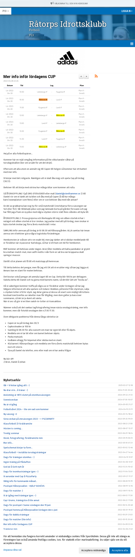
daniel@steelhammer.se (68, 193)
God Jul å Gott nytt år (13, 466)
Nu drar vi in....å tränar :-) (15, 390)
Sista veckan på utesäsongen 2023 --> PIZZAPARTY (28, 419)
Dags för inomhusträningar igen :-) (20, 471)
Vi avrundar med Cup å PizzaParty (19, 476)
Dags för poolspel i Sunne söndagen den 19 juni (27, 505)
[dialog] (67, 543)
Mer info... (8, 443)
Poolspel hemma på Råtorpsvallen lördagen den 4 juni (30, 510)
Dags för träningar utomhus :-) (18, 457)
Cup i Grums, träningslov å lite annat (21, 500)
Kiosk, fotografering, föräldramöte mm (23, 438)
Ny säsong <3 (10, 414)
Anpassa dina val (12, 549)
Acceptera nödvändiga (93, 550)
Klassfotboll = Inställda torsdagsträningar (24, 452)
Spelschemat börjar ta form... (18, 447)
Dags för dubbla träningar (16, 514)
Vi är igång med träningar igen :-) (19, 495)
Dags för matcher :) (13, 490)
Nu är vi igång (10, 404)
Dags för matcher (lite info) (17, 519)
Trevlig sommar (11, 433)
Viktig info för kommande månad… (20, 481)
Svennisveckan (10, 399)
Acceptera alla (120, 550)
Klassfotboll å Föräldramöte (17, 423)
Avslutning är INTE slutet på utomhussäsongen (26, 395)
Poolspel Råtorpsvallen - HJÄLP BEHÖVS (24, 486)
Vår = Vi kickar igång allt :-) (16, 385)
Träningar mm (10, 529)
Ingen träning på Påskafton (16, 462)
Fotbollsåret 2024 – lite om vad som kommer (26, 409)
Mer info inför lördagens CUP (29, 76)
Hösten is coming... (12, 428)
